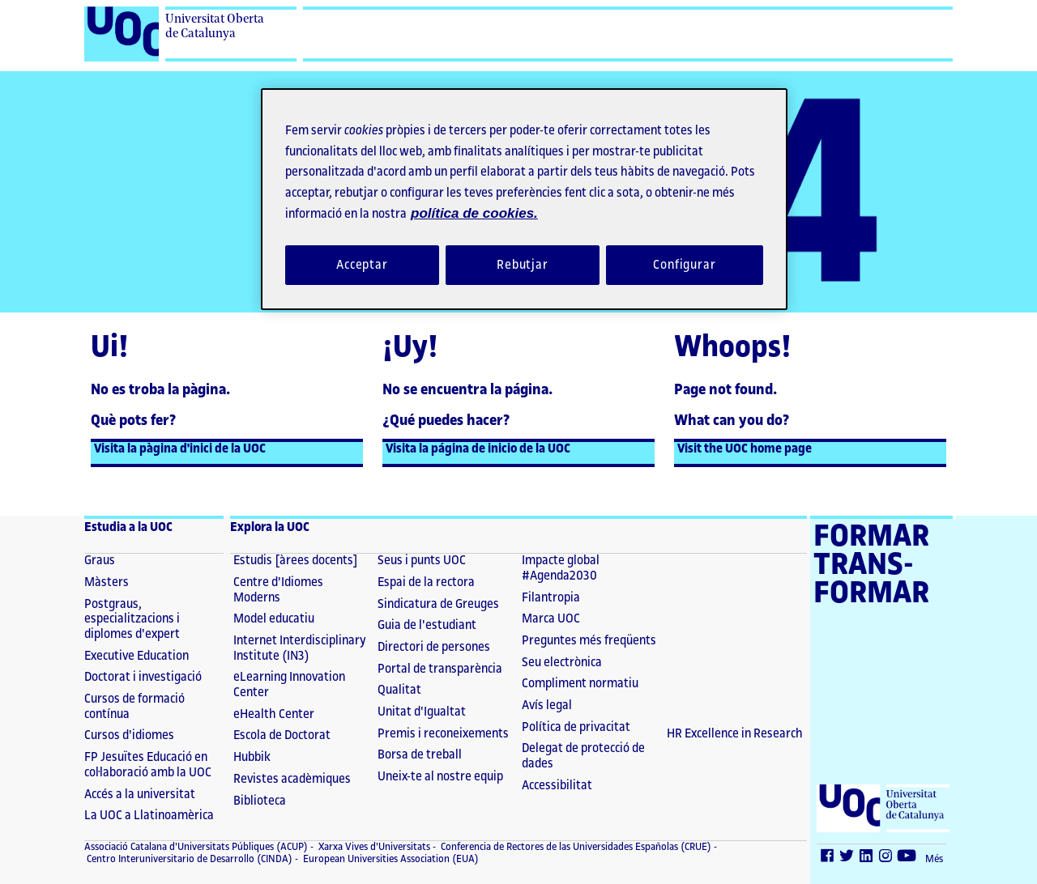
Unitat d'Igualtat (422, 712)
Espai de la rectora (426, 582)
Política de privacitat (576, 727)
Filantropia (551, 598)
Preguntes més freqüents (589, 641)
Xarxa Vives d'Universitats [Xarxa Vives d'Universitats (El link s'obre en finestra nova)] (373, 846)
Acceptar (362, 265)
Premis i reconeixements (443, 734)
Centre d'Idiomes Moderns (278, 590)
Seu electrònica (562, 662)
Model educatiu (273, 619)
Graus (99, 560)
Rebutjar (522, 265)
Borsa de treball (420, 755)
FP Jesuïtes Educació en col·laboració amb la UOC (147, 765)
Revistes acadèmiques (292, 779)
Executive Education (136, 656)
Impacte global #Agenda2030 (561, 568)
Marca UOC (551, 619)
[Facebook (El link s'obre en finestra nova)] (828, 858)
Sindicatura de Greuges (438, 604)
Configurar (684, 265)
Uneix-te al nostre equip (440, 777)
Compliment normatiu (580, 684)
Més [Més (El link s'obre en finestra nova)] (934, 859)
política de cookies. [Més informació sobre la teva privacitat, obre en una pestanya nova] (474, 213)
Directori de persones (434, 647)
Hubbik (252, 757)
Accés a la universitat (139, 794)
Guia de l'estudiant (427, 625)
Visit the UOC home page (744, 449)
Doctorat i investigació (143, 677)
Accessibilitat (557, 786)
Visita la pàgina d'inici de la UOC (180, 449)
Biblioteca (259, 801)
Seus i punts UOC (422, 560)
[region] (524, 199)
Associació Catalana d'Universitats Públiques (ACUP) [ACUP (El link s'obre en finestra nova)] (196, 846)
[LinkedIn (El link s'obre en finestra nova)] (867, 858)
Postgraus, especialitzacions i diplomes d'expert (132, 619)
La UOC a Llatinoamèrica (149, 815)
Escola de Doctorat (282, 735)
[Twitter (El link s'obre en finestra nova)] (847, 858)
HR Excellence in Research (735, 734)
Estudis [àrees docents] (295, 560)
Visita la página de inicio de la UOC (478, 449)
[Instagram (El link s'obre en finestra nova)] (886, 858)
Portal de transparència (440, 669)
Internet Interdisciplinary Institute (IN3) (299, 648)
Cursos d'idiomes (129, 735)
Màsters (106, 582)
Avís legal (547, 705)
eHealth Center (273, 714)
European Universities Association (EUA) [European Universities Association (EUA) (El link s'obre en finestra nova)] (390, 859)
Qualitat (399, 690)
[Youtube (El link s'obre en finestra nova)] (907, 858)
